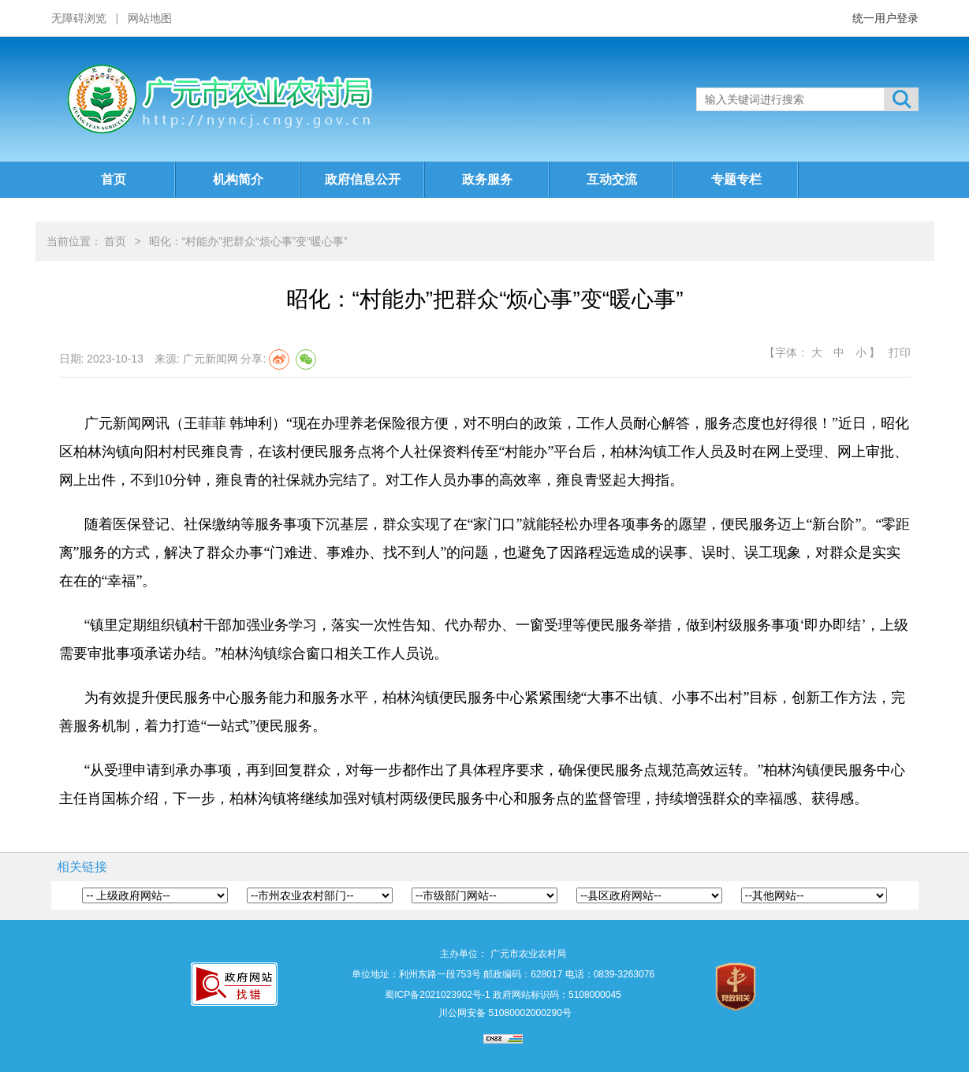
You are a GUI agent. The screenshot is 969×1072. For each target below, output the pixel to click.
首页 (113, 179)
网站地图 (150, 18)
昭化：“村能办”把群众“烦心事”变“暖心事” (248, 241)
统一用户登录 (885, 18)
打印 (900, 352)
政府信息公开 (363, 179)
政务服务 (487, 179)
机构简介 (238, 179)
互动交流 (612, 179)
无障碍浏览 (78, 18)
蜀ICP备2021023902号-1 (437, 994)
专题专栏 (736, 179)
